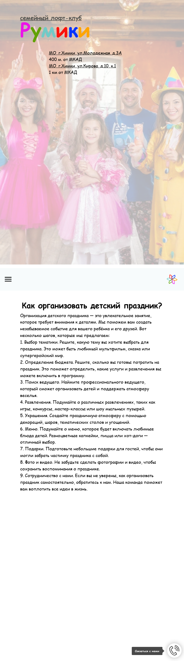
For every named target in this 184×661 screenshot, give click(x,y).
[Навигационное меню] (8, 279)
